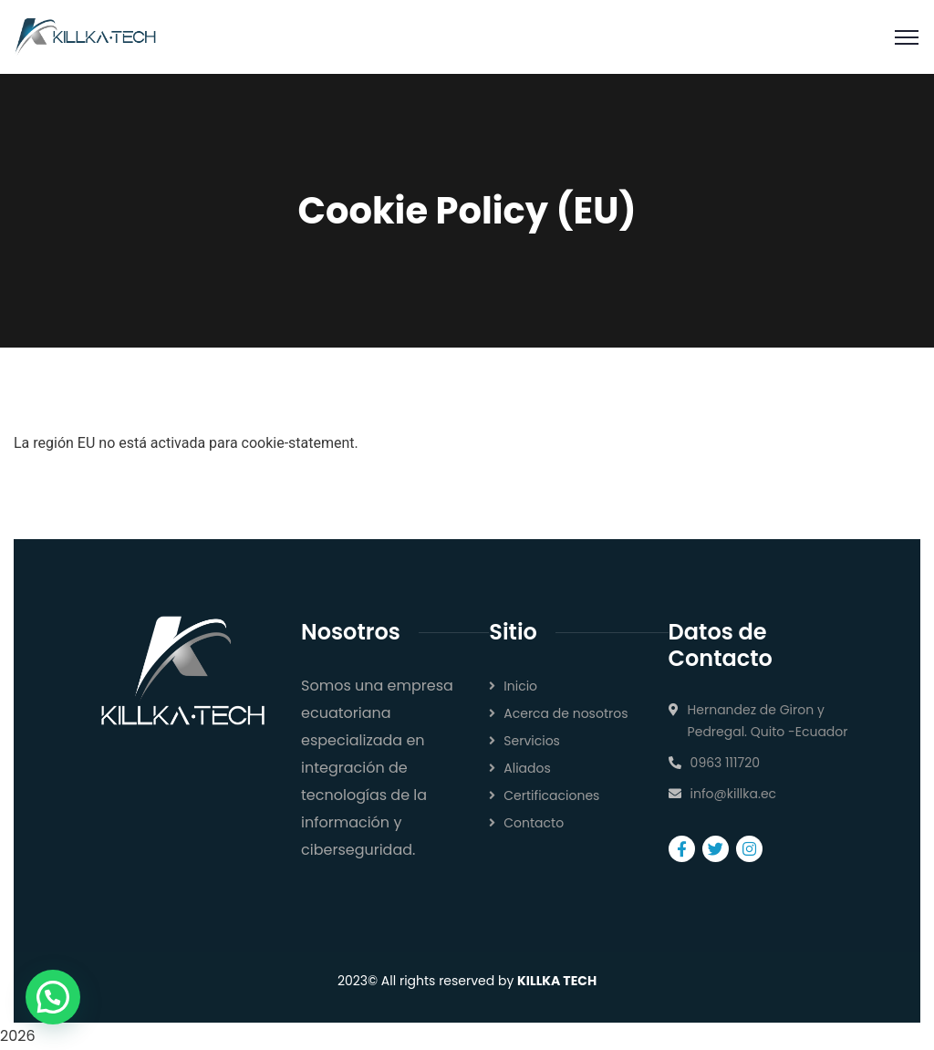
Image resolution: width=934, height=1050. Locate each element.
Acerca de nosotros (565, 713)
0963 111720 (725, 763)
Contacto (533, 823)
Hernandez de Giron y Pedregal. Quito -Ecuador (768, 721)
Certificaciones (551, 795)
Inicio (520, 686)
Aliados (527, 768)
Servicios (531, 741)
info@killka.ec (733, 794)
